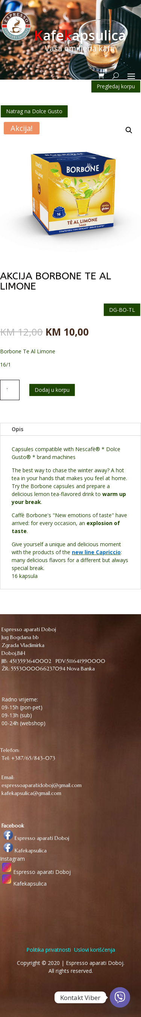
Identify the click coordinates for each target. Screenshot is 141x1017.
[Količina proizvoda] (10, 390)
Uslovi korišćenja (94, 949)
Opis (17, 429)
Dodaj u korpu (52, 389)
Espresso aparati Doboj (34, 838)
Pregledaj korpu (116, 86)
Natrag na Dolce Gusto (34, 111)
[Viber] (120, 997)
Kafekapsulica (23, 850)
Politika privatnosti (48, 949)
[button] (129, 130)
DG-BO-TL (122, 309)
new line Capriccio (96, 552)
